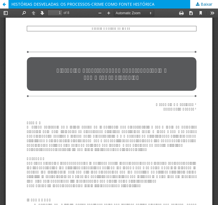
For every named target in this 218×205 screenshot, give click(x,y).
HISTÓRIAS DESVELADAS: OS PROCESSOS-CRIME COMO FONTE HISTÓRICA (82, 4)
